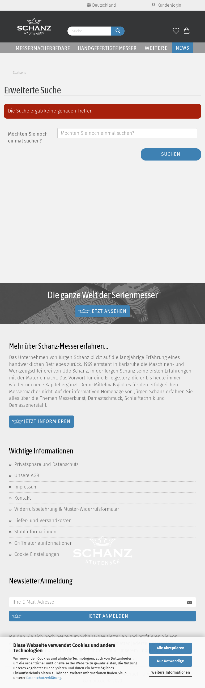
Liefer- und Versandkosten (43, 520)
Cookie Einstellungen (36, 554)
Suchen (170, 154)
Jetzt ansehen (108, 311)
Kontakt (22, 498)
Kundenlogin (166, 5)
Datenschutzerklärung (43, 678)
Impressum (25, 487)
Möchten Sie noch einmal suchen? (28, 137)
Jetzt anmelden (108, 616)
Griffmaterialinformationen (43, 543)
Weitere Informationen (170, 672)
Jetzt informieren (47, 421)
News (182, 48)
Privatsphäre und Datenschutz (46, 464)
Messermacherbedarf (43, 48)
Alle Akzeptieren (170, 648)
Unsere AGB (26, 475)
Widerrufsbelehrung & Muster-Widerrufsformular (66, 509)
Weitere (156, 48)
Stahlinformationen (35, 532)
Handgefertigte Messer (107, 48)
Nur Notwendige (170, 661)
